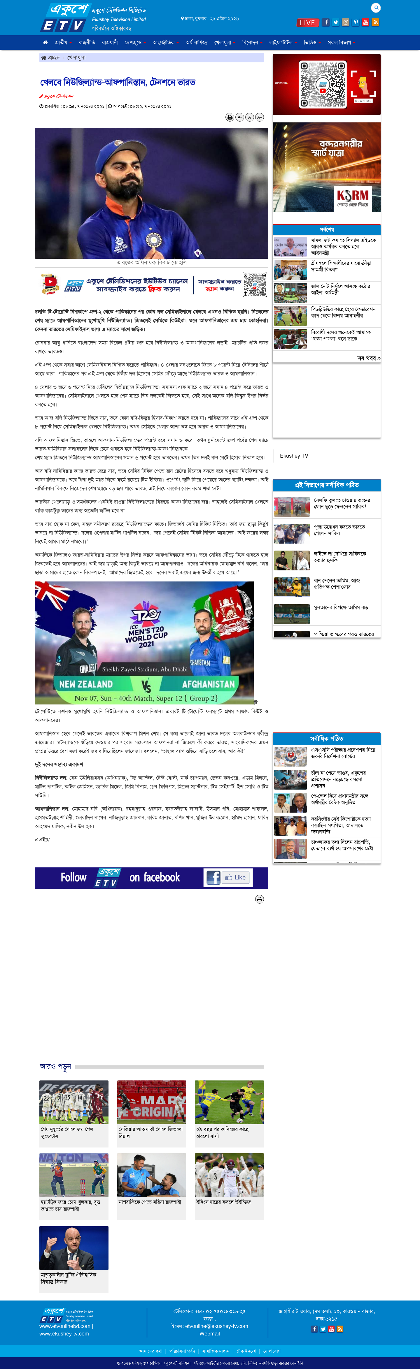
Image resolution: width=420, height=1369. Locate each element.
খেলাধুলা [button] (224, 42)
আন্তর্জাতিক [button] (166, 42)
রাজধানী (110, 42)
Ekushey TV (294, 455)
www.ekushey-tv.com (64, 1333)
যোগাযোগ (272, 1351)
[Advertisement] (151, 989)
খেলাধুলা (76, 57)
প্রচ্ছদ (50, 57)
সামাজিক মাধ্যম (216, 1351)
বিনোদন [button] (252, 42)
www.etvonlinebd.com (64, 1326)
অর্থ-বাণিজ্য (196, 42)
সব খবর (369, 358)
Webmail (210, 1333)
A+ (259, 117)
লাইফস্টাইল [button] (283, 42)
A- (240, 117)
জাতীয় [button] (63, 42)
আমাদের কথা (151, 1351)
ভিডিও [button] (312, 42)
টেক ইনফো (247, 1351)
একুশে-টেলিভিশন (176, 1363)
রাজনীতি (87, 42)
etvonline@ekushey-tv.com (216, 1326)
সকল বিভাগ (341, 42)
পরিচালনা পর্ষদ (182, 1351)
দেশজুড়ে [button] (135, 42)
